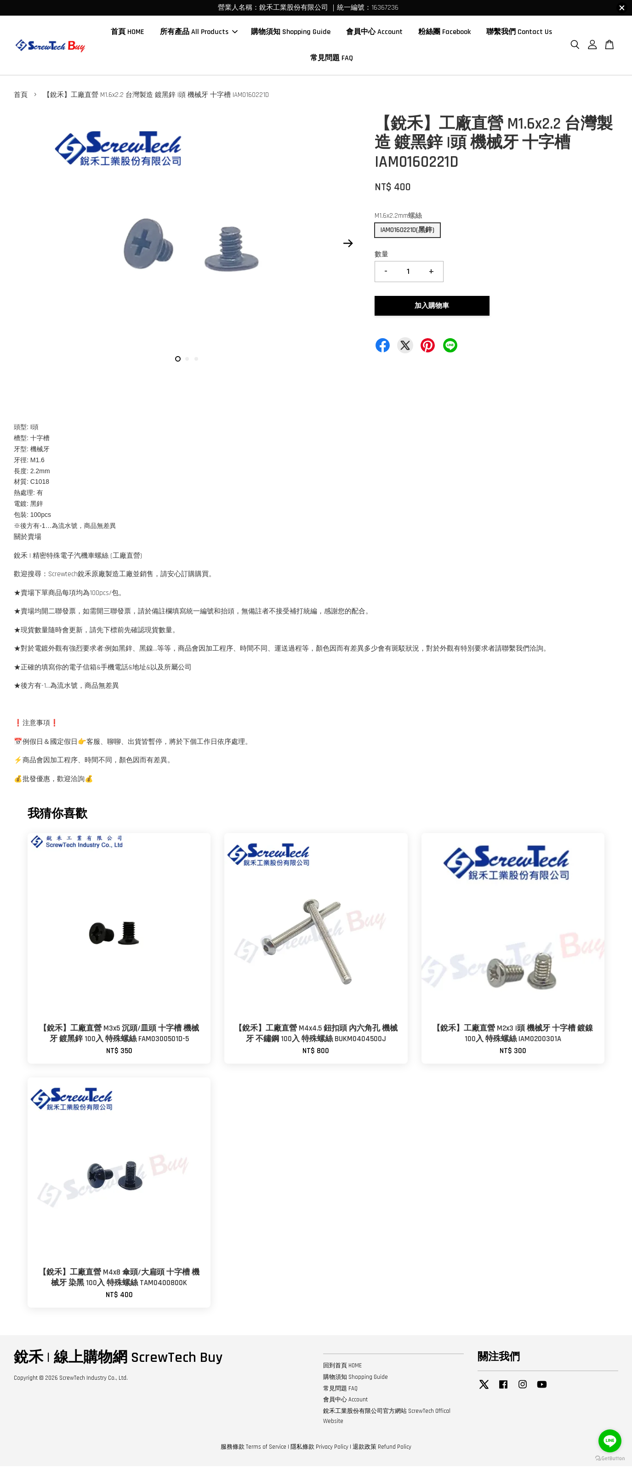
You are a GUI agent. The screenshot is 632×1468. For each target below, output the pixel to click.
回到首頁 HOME (342, 1367)
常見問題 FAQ (331, 59)
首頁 (21, 97)
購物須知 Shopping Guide (290, 33)
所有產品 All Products (199, 33)
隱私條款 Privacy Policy (319, 1448)
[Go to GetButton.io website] (610, 1459)
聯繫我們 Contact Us (519, 33)
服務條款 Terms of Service (253, 1448)
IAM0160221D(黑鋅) (407, 231)
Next (348, 245)
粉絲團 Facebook (444, 33)
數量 (381, 256)
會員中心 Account (374, 33)
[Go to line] (609, 1440)
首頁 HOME (127, 33)
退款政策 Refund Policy (382, 1448)
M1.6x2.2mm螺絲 (398, 218)
